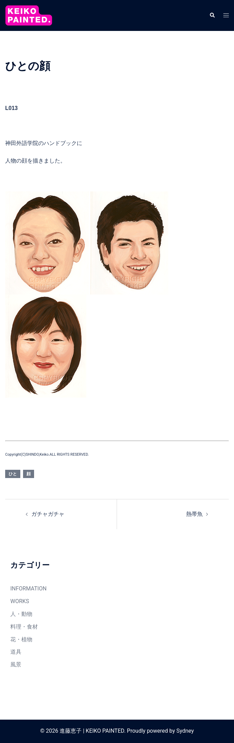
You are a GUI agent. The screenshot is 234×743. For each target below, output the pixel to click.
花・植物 (21, 639)
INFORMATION (28, 588)
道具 (15, 651)
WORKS (19, 601)
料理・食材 (24, 626)
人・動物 (21, 614)
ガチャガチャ (47, 514)
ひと (13, 474)
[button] (212, 15)
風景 (15, 664)
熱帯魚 (194, 514)
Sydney (185, 731)
